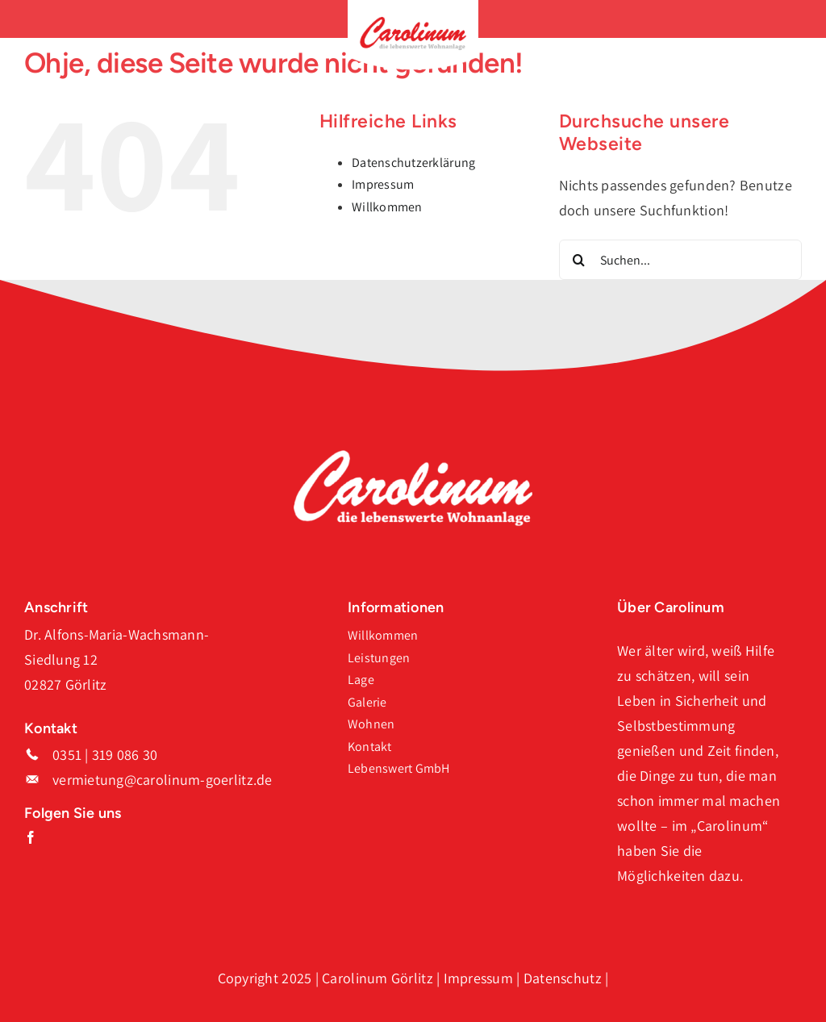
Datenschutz (563, 978)
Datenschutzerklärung (413, 162)
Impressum (383, 184)
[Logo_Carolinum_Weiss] (413, 456)
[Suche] (579, 260)
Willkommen (387, 206)
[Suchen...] (680, 260)
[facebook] (30, 837)
